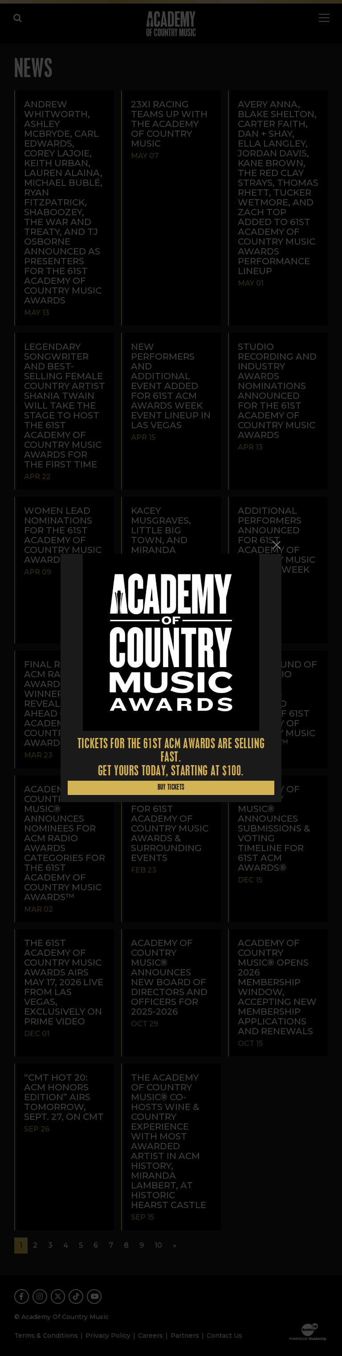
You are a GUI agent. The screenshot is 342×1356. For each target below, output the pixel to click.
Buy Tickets (171, 787)
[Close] (276, 545)
